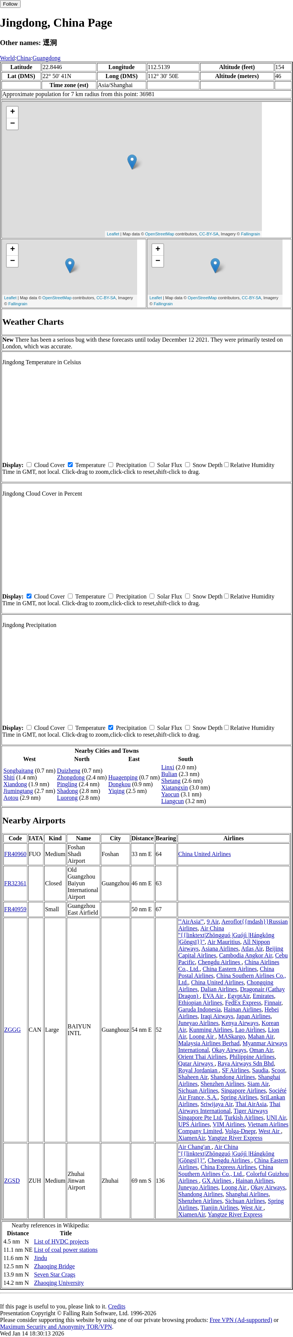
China (23, 58)
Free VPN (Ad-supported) (240, 1320)
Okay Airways (229, 1050)
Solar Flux (169, 465)
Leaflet (113, 234)
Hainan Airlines (243, 1009)
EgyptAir (238, 996)
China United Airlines (204, 854)
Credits (116, 1306)
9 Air (213, 921)
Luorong (67, 797)
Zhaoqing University (59, 1283)
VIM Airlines (229, 1124)
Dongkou (119, 784)
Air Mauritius (223, 942)
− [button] (12, 124)
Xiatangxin (174, 787)
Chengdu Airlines (219, 962)
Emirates (263, 996)
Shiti (9, 777)
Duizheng (68, 770)
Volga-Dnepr (240, 1131)
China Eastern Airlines (230, 969)
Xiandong (15, 784)
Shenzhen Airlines (222, 1084)
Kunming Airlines (210, 1029)
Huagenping (123, 777)
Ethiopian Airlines (200, 1002)
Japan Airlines (253, 1016)
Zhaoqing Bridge (54, 1266)
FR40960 (15, 854)
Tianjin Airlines (219, 1207)
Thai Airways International (229, 1107)
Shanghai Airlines (247, 1194)
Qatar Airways (196, 1063)
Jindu (40, 1258)
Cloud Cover (49, 465)
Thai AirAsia (250, 1104)
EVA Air (213, 996)
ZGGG (12, 1029)
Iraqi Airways (216, 1016)
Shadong (67, 791)
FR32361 (15, 883)
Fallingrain (250, 234)
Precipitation (131, 465)
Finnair (272, 1002)
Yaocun (170, 794)
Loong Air (202, 1036)
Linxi (167, 767)
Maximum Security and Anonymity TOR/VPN (56, 1326)
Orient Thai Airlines (202, 1057)
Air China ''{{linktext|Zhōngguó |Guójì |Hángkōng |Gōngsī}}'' (226, 935)
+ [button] (12, 112)
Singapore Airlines (243, 1090)
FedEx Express (243, 1002)
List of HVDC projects (61, 1241)
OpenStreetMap (159, 234)
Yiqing (116, 791)
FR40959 (15, 909)
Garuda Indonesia (199, 1009)
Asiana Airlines (219, 948)
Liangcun (172, 801)
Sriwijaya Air (216, 1104)
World (7, 58)
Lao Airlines (250, 1029)
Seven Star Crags (54, 1274)
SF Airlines (235, 1070)
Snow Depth (208, 465)
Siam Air (258, 1084)
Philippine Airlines (251, 1057)
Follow (10, 4)
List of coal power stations (66, 1250)
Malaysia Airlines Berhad (209, 1043)
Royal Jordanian (198, 1070)
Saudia (260, 1070)
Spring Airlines (239, 1097)
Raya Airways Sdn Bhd (246, 1063)
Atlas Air (252, 948)
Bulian (169, 774)
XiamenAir (191, 1138)
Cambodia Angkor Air (245, 955)
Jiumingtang (18, 791)
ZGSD (12, 1180)
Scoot (278, 1070)
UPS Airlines (194, 1124)
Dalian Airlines (218, 989)
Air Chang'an (195, 1147)
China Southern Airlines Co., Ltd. (225, 1170)
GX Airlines (217, 1180)
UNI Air (276, 1117)
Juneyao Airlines (198, 1023)
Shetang (171, 781)
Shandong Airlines (233, 1077)
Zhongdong (71, 777)
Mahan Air (261, 1036)
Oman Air (261, 1050)
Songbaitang (18, 770)
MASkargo (231, 1036)
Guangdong (47, 58)
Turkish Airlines (243, 1117)
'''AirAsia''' (191, 921)
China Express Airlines (228, 1167)
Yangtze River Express (235, 1138)
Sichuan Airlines (198, 1090)
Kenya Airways (240, 1023)
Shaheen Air (193, 1077)
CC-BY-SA (209, 234)
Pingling (67, 784)
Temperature (90, 465)
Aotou (10, 797)
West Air (270, 1131)
